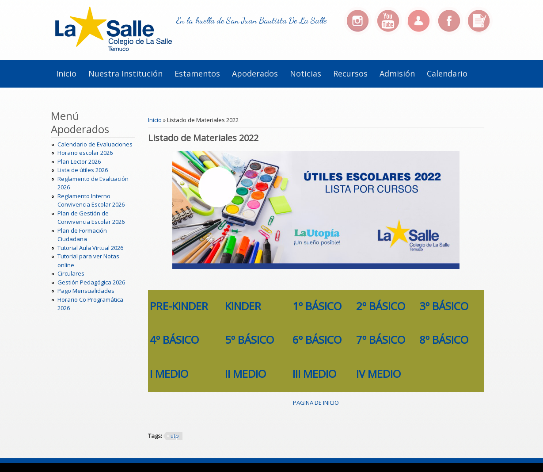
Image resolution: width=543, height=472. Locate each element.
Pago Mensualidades (85, 291)
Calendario (447, 73)
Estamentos (197, 73)
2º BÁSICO (380, 306)
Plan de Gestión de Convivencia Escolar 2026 (91, 217)
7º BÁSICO (380, 339)
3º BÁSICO (443, 306)
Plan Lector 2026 (79, 161)
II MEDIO (245, 373)
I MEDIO (169, 373)
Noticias (305, 73)
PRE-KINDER (179, 306)
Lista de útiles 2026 (82, 170)
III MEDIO (314, 373)
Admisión (397, 73)
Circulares (70, 273)
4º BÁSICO (174, 339)
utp (175, 436)
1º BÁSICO (317, 306)
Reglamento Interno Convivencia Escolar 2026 (91, 200)
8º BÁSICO (443, 339)
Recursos (350, 73)
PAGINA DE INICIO (316, 403)
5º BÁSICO (249, 339)
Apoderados (255, 73)
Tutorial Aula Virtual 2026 (90, 248)
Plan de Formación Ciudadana (82, 234)
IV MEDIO (378, 373)
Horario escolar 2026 (85, 153)
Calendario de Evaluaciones (95, 144)
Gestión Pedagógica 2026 (91, 282)
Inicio (66, 73)
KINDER (243, 306)
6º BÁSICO (317, 339)
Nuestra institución (125, 73)
